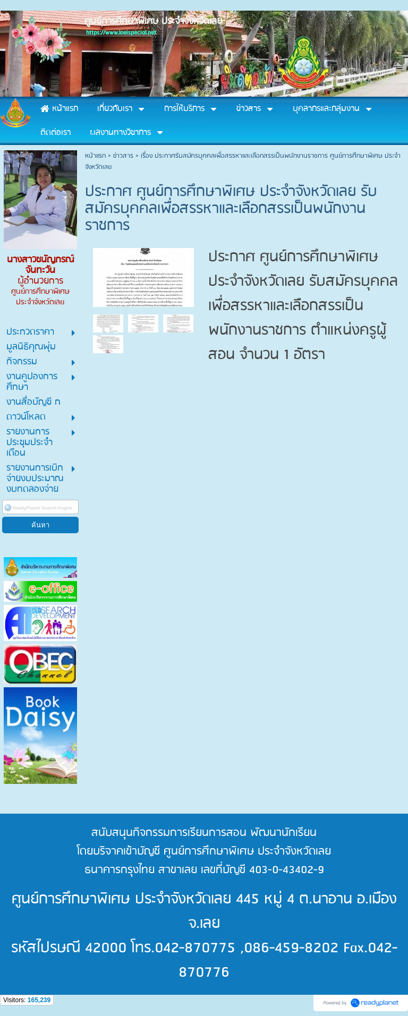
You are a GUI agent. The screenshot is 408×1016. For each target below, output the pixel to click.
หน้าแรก (95, 155)
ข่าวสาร (123, 155)
